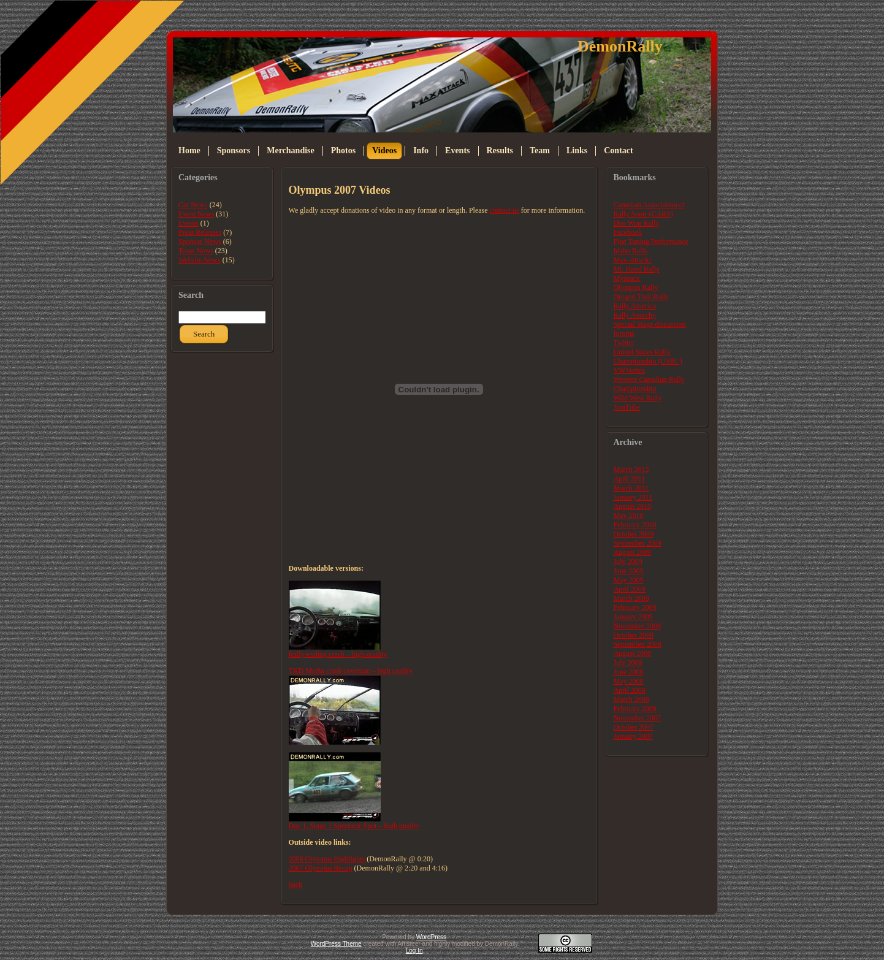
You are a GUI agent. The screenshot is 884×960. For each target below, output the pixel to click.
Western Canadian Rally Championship (648, 384)
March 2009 (631, 598)
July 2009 (627, 561)
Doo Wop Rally (636, 223)
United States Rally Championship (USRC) (647, 356)
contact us (504, 210)
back (296, 884)
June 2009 (628, 570)
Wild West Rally (637, 398)
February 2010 (634, 524)
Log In (414, 950)
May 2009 (628, 580)
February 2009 (634, 607)
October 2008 (633, 635)
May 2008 (628, 681)
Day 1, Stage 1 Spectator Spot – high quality (354, 825)
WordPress (431, 937)
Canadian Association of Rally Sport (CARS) (649, 209)
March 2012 (631, 469)
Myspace (626, 278)
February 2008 (634, 708)
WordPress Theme (336, 943)
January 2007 (632, 736)
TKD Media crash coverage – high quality (351, 670)
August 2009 (632, 552)
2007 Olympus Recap (320, 868)
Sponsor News (199, 241)
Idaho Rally (630, 250)
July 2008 (627, 662)
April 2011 (629, 478)
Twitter (623, 342)
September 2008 (637, 644)
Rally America (634, 306)
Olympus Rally (635, 287)
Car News (193, 204)
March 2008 (631, 699)
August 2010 (632, 506)
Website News (199, 260)
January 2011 (632, 497)
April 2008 (629, 690)
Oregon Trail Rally (641, 296)
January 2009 (632, 616)
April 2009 (629, 589)
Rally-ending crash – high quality (338, 654)
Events (188, 223)
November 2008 (637, 626)
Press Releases (199, 232)
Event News (196, 214)
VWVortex (629, 370)
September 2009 (637, 543)
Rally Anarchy (634, 315)
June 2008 (628, 672)
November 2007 (637, 718)
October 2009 (633, 534)
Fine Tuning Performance (650, 241)
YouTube (626, 407)
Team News (195, 250)
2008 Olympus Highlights (327, 859)
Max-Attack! (632, 260)
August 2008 (632, 653)
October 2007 (633, 727)
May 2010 (628, 515)
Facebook (627, 232)
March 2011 (631, 488)
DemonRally (620, 46)
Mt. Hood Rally (636, 269)
